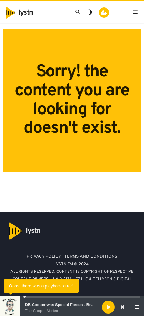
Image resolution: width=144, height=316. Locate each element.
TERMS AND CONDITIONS (91, 257)
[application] (72, 307)
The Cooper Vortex (41, 311)
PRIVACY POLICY (43, 257)
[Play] (108, 307)
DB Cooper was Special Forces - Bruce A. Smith (69, 304)
